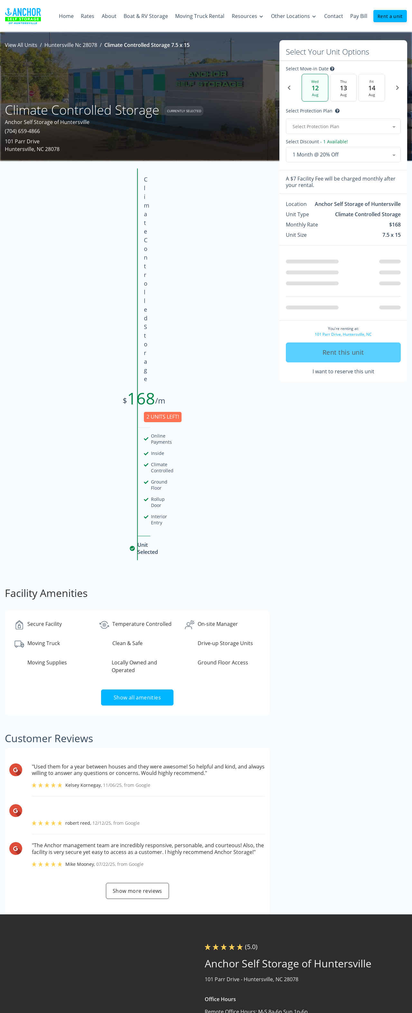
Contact (187, 1002)
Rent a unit (390, 16)
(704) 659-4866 (22, 131)
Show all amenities (137, 467)
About (185, 965)
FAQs (261, 940)
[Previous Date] (289, 88)
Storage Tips (270, 952)
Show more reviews (137, 660)
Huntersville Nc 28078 (70, 45)
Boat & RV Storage (200, 977)
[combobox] (343, 126)
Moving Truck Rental (202, 990)
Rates (185, 952)
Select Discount (317, 141)
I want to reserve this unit (343, 371)
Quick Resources (275, 977)
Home (185, 940)
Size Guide (267, 965)
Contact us (302, 862)
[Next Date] (397, 88)
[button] (18, 986)
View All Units (21, 45)
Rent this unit (343, 352)
